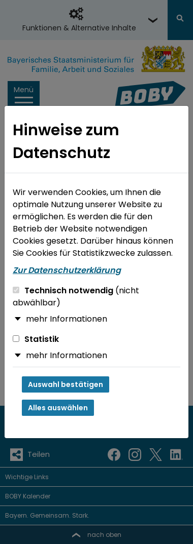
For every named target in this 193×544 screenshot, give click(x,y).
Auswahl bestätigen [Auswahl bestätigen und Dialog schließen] (65, 384)
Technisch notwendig (76, 296)
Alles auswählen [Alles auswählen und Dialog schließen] (58, 408)
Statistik (36, 339)
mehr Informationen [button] (66, 319)
